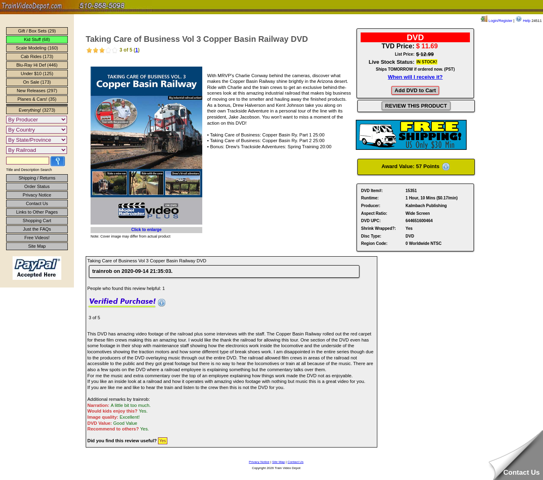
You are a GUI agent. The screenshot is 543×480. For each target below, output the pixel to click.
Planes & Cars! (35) (36, 99)
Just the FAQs (37, 229)
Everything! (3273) (37, 110)
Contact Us (37, 203)
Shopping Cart (37, 220)
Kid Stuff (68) (37, 39)
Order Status (37, 186)
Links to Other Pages (37, 212)
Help (522, 21)
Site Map (36, 246)
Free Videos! (37, 237)
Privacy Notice (37, 194)
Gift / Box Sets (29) (37, 30)
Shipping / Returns (37, 177)
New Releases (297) (37, 90)
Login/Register (496, 21)
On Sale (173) (37, 82)
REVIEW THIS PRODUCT (416, 106)
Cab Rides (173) (37, 56)
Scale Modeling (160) (37, 47)
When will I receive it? (415, 77)
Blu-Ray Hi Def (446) (36, 65)
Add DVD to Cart (415, 90)
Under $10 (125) (37, 73)
